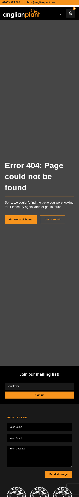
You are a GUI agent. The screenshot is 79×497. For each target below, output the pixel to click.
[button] (60, 13)
